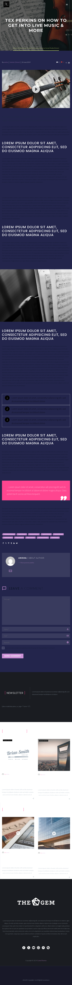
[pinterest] (43, 947)
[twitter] (28, 947)
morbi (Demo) (8, 537)
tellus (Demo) (30, 537)
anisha (6, 62)
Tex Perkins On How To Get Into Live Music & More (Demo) (17, 785)
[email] (36, 635)
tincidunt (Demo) (43, 537)
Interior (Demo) (15, 62)
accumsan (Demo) (9, 534)
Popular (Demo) (7, 744)
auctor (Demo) (46, 534)
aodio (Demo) (22, 534)
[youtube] (33, 947)
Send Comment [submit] (12, 656)
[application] (36, 89)
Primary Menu (67, 4)
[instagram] (38, 947)
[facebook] (23, 947)
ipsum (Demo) (58, 534)
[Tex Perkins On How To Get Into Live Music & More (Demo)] (18, 836)
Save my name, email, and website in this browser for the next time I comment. (30, 648)
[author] (36, 629)
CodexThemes (42, 960)
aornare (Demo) (34, 534)
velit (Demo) (55, 537)
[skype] (48, 947)
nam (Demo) (19, 537)
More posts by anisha (27, 562)
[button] (36, 89)
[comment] (36, 610)
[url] (36, 642)
